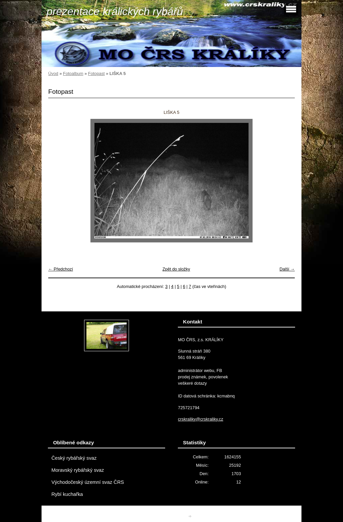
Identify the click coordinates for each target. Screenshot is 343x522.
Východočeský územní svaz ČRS (87, 482)
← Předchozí (60, 269)
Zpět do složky (176, 269)
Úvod (53, 73)
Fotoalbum (73, 73)
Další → (287, 269)
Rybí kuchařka (67, 494)
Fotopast (96, 73)
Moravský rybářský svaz (77, 470)
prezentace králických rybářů (115, 11)
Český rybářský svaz (73, 458)
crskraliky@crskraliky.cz (200, 419)
